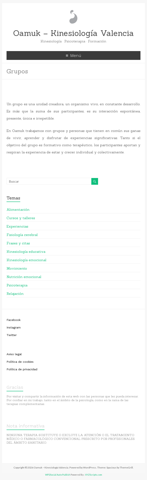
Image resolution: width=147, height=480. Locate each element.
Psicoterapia (17, 285)
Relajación (15, 293)
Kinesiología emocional (26, 260)
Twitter (12, 335)
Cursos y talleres (21, 218)
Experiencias (17, 226)
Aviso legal (14, 354)
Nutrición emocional (24, 277)
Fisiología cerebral (22, 235)
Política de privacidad (22, 369)
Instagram (14, 327)
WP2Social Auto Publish (57, 474)
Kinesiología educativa (26, 251)
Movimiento (17, 268)
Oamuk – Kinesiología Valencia (73, 33)
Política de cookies (20, 361)
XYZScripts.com (93, 474)
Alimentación (18, 209)
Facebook (13, 320)
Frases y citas (18, 243)
